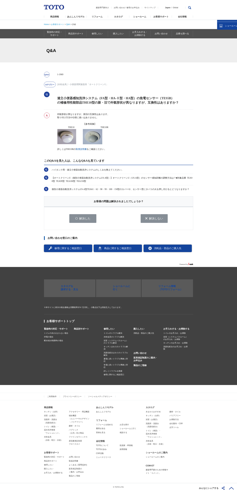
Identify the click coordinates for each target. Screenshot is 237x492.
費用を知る (100, 430)
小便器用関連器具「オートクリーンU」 (89, 84)
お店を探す (124, 426)
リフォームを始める (104, 426)
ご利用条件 (52, 397)
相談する (123, 434)
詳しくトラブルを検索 (113, 372)
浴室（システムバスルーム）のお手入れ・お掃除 (175, 339)
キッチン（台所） (51, 413)
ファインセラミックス (78, 438)
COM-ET (150, 466)
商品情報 (54, 16)
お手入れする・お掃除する (176, 330)
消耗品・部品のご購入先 (167, 249)
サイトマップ (150, 8)
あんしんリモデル (76, 16)
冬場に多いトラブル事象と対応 (116, 367)
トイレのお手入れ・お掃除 (174, 334)
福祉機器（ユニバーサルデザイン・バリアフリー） (79, 420)
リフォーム (97, 16)
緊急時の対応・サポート (56, 330)
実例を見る (100, 434)
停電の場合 (48, 338)
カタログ (118, 16)
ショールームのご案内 (157, 454)
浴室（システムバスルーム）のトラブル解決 (116, 343)
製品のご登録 (140, 366)
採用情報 (123, 450)
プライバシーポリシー (72, 397)
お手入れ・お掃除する (53, 474)
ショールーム (139, 16)
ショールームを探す (226, 66)
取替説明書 (81, 149)
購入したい (138, 330)
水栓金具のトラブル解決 (114, 338)
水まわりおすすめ (153, 413)
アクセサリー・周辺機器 (79, 413)
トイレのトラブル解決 (113, 334)
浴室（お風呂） (50, 417)
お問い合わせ (119, 8)
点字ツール (174, 429)
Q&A (68, 24)
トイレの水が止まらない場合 (56, 334)
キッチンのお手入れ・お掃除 (175, 344)
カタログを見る (224, 58)
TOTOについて (102, 446)
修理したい (109, 330)
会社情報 (182, 16)
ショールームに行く (128, 430)
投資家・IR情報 (126, 446)
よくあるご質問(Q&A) (78, 466)
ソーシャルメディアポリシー (100, 397)
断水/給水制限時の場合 (53, 342)
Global (175, 8)
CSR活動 (100, 454)
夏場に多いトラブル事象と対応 (116, 361)
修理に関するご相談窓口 (68, 249)
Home (46, 24)
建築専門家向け (102, 8)
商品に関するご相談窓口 (117, 249)
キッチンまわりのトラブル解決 (116, 349)
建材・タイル (74, 427)
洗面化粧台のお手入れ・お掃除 (175, 349)
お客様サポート (161, 16)
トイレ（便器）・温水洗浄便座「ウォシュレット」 (52, 431)
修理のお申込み (133, 8)
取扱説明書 (73, 462)
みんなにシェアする (209, 488)
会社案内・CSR (176, 425)
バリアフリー (175, 417)
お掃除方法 (174, 421)
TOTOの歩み (101, 450)
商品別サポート (81, 330)
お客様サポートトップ (60, 322)
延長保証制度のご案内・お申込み (145, 360)
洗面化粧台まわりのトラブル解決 (116, 355)
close (233, 50)
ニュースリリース (103, 458)
